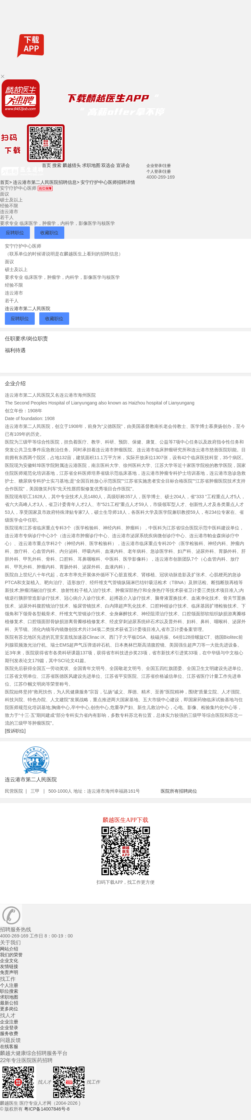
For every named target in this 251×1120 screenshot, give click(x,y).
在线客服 (9, 1046)
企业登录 (9, 1027)
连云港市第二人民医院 (27, 308)
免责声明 (9, 972)
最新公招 (9, 1002)
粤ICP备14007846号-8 (46, 1109)
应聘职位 (15, 232)
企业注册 (9, 1021)
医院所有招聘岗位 (179, 791)
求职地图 (91, 165)
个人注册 (9, 985)
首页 (46, 165)
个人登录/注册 (158, 171)
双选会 (108, 165)
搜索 (56, 165)
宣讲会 (123, 165)
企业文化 (9, 960)
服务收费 (9, 1033)
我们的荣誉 (11, 954)
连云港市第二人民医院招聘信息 (46, 182)
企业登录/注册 (158, 165)
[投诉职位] (15, 730)
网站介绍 (9, 948)
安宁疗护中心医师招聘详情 (108, 182)
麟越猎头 (72, 165)
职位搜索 (9, 991)
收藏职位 (49, 232)
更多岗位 (9, 1008)
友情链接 (9, 966)
